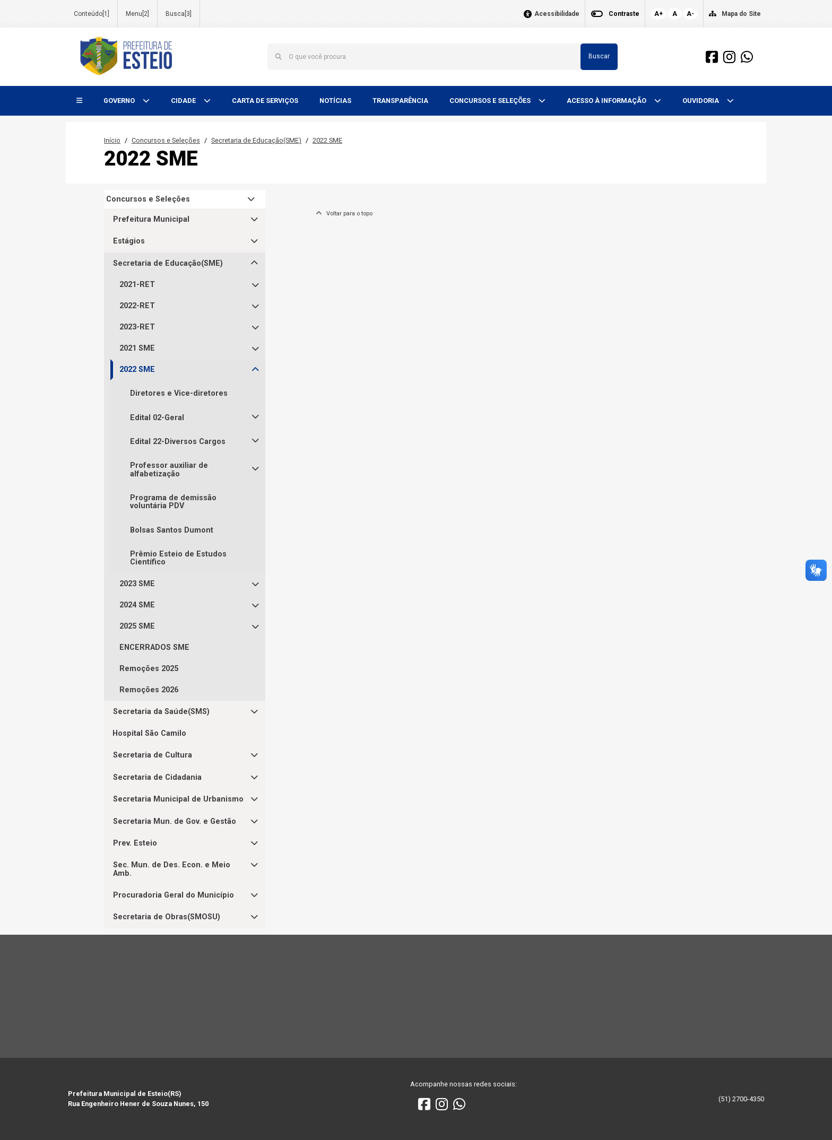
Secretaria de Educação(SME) (256, 140)
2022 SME (327, 140)
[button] (79, 101)
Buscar (599, 56)
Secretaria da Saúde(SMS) (161, 712)
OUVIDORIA (701, 101)
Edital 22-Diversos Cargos (178, 441)
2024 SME (137, 605)
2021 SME (137, 348)
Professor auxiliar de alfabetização (169, 469)
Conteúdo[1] (91, 14)
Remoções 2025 (148, 669)
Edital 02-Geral (157, 417)
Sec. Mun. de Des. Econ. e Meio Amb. (171, 869)
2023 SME (137, 584)
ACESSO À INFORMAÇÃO (607, 101)
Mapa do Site (741, 14)
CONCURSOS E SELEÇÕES (490, 101)
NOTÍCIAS (335, 101)
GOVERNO (119, 101)
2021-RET (137, 285)
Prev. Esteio (135, 843)
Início (112, 140)
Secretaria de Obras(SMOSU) (166, 917)
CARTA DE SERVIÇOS (265, 101)
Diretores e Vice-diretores (179, 393)
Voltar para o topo (344, 213)
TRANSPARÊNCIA (400, 101)
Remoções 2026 (148, 690)
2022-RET (137, 306)
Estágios (129, 241)
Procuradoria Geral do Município (173, 895)
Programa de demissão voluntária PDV (173, 501)
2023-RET (137, 327)
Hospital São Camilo (149, 733)
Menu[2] (137, 14)
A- (690, 14)
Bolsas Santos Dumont (171, 530)
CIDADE (184, 101)
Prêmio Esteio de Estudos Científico (178, 558)
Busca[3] (179, 14)
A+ (658, 14)
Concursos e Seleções (166, 140)
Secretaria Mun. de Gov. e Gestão (174, 821)
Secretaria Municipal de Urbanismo (178, 799)
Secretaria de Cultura (152, 755)
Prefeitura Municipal (151, 219)
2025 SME (137, 626)
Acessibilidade (556, 14)
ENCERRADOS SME (154, 647)
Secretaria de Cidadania (157, 777)
